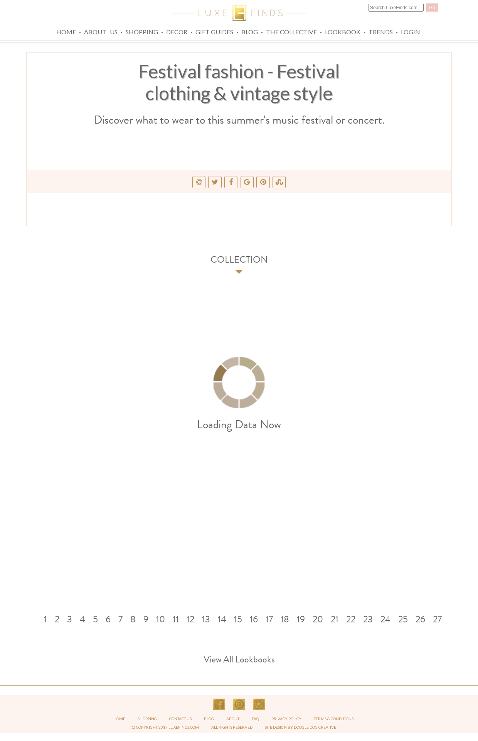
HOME (119, 718)
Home (66, 31)
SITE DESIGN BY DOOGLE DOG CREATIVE (300, 727)
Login (410, 31)
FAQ (256, 718)
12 (190, 619)
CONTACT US (180, 718)
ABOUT (233, 718)
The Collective (291, 31)
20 (318, 619)
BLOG (209, 718)
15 (238, 619)
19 (301, 619)
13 (206, 619)
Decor (176, 31)
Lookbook (342, 31)
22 (350, 619)
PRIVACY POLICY (286, 718)
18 (285, 619)
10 (160, 619)
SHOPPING (147, 718)
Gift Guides (214, 31)
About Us (101, 31)
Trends (381, 31)
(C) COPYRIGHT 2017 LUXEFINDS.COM (164, 727)
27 (437, 619)
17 (269, 619)
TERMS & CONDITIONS (333, 718)
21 (334, 619)
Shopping (142, 31)
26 (420, 619)
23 (368, 619)
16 (254, 619)
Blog (249, 31)
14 (222, 619)
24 (385, 619)
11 (176, 619)
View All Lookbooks (239, 659)
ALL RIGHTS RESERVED (231, 727)
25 (403, 619)
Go (432, 7)
